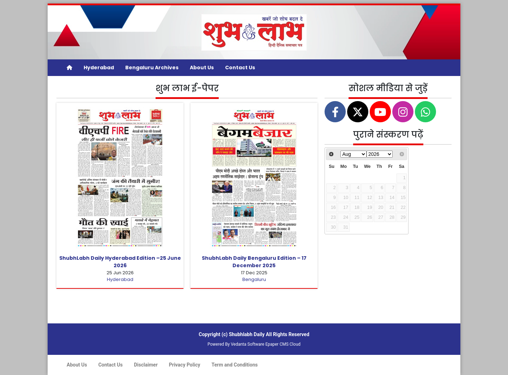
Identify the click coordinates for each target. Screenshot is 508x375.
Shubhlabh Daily (247, 334)
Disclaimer (146, 365)
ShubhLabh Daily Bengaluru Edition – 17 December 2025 (254, 261)
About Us (202, 67)
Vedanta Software (247, 344)
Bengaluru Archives (152, 67)
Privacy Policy (184, 365)
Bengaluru (254, 279)
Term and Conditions (235, 365)
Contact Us (240, 67)
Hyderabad (99, 67)
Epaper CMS (277, 344)
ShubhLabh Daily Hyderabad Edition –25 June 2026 (120, 261)
